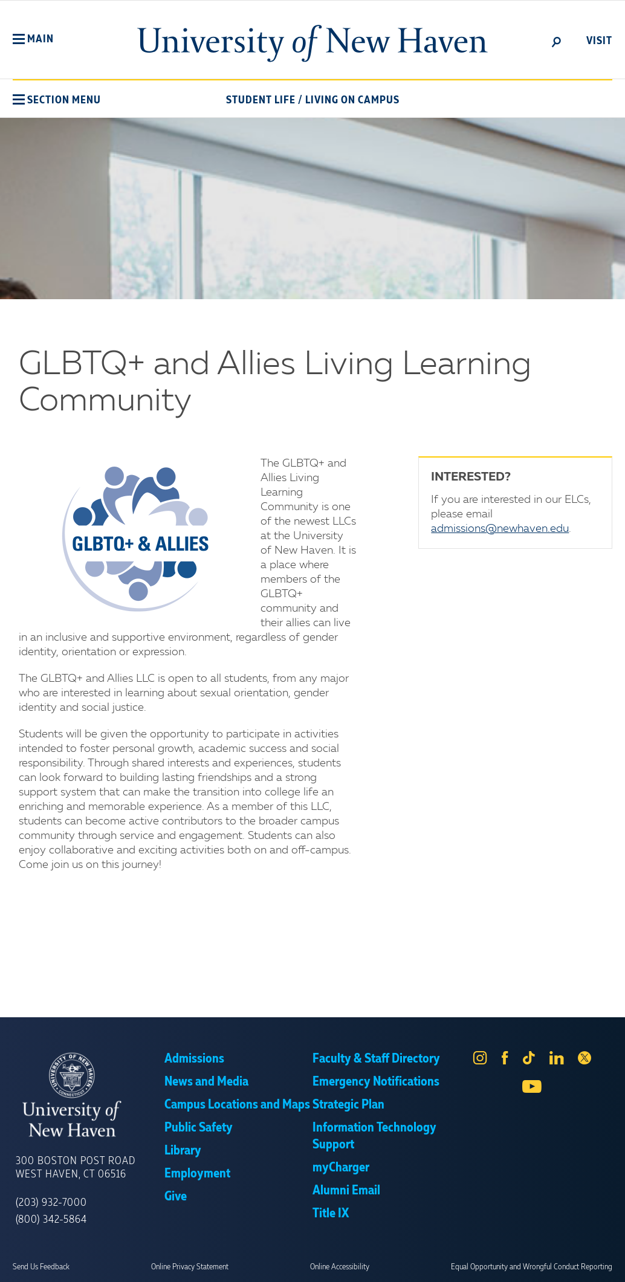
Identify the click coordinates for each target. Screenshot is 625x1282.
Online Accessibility (339, 1267)
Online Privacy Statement (189, 1267)
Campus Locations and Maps (237, 1105)
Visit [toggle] (599, 41)
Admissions (194, 1059)
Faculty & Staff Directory (376, 1059)
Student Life (261, 100)
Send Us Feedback (41, 1267)
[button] (33, 39)
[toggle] (556, 41)
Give (175, 1196)
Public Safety (198, 1128)
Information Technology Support (374, 1136)
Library (182, 1150)
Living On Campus (352, 100)
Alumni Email (346, 1190)
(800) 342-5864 (51, 1219)
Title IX (330, 1213)
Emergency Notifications (375, 1082)
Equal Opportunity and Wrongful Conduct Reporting (531, 1267)
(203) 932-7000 (51, 1202)
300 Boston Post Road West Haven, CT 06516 (75, 1168)
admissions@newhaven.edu (500, 528)
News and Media (206, 1082)
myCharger (340, 1167)
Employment (197, 1173)
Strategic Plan (348, 1105)
